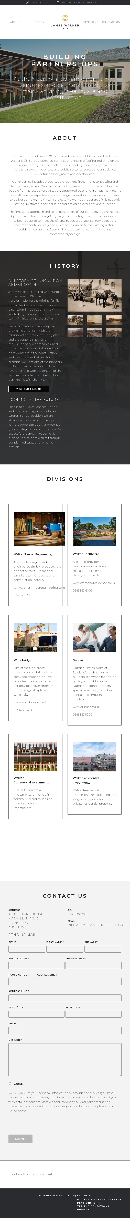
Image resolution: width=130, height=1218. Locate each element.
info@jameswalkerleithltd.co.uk (82, 2)
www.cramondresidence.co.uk (94, 583)
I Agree (18, 1083)
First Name (54, 942)
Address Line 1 (47, 974)
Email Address (19, 958)
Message (15, 1040)
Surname (91, 942)
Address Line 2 (18, 991)
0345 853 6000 (83, 590)
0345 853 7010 (23, 595)
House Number (18, 974)
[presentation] (34, 1126)
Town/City (16, 1007)
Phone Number (76, 958)
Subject (15, 1023)
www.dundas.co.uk (86, 707)
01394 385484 (23, 710)
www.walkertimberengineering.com (39, 587)
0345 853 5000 (82, 714)
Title (13, 942)
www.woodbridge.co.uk (30, 702)
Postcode (73, 1007)
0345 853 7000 (40, 2)
